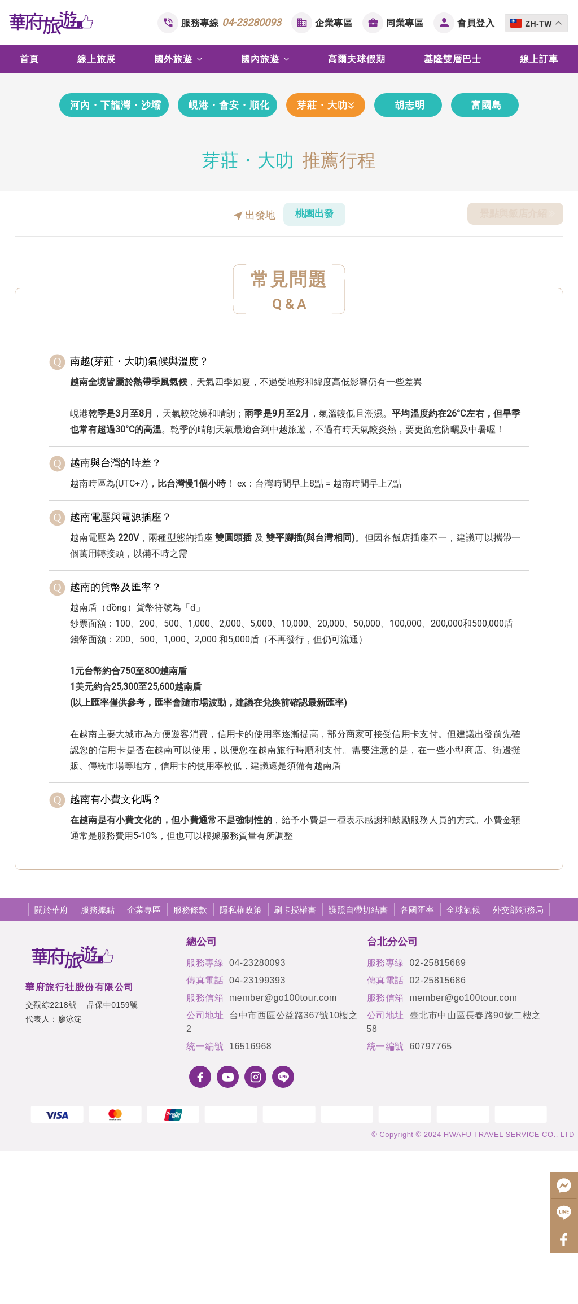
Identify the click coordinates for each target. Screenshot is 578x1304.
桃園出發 (314, 365)
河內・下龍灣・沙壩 (95, 255)
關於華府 (51, 1061)
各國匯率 (417, 1061)
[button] (23, 148)
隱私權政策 (241, 1061)
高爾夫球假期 (357, 59)
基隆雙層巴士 (452, 59)
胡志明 (442, 255)
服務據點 (98, 1061)
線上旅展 (96, 59)
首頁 (29, 59)
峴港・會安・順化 (233, 255)
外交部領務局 (518, 1061)
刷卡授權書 (295, 1061)
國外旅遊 (178, 59)
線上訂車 (539, 59)
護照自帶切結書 (358, 1061)
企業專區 (333, 22)
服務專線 (231, 22)
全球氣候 (463, 1061)
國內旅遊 (265, 59)
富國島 (519, 255)
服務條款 (190, 1061)
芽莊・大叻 (346, 255)
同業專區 (404, 22)
